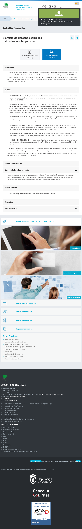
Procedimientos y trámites (29, 19)
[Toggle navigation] (8, 14)
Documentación (11, 188)
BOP (4, 436)
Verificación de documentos (14, 354)
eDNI (5, 443)
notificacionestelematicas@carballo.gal (51, 394)
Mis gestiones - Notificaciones (13, 406)
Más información (11, 209)
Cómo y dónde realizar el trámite (17, 170)
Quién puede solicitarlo (13, 164)
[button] (77, 3)
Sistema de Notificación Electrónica (16, 344)
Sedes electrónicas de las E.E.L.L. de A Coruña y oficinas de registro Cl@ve (28, 404)
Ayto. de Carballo (8, 427)
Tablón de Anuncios (10, 417)
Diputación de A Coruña (11, 430)
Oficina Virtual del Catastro (12, 449)
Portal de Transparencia (11, 408)
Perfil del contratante (12, 339)
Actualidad (8, 352)
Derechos (8, 90)
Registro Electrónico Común (14, 356)
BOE (4, 440)
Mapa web (55, 461)
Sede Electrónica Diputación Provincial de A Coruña (20, 451)
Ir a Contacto (5, 399)
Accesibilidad (46, 461)
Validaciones (7, 445)
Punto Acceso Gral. (9, 434)
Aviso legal (63, 461)
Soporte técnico (36, 461)
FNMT (5, 447)
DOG (5, 438)
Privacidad (71, 461)
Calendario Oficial (9, 412)
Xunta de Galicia (8, 432)
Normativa (9, 202)
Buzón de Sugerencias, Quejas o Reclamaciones (19, 419)
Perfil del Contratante (11, 415)
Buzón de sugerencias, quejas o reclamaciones (20, 347)
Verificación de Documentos (13, 421)
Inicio (16, 19)
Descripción (9, 68)
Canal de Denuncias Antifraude (15, 349)
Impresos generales (10, 410)
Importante (59, 15)
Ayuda (78, 461)
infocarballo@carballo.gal (17, 396)
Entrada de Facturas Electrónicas (15, 342)
